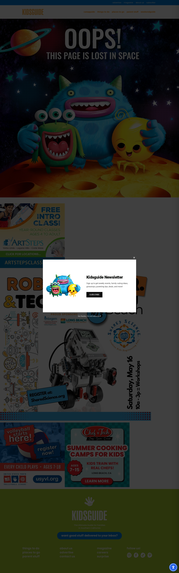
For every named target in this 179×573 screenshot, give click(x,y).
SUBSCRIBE (94, 294)
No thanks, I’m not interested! (89, 316)
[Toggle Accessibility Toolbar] (173, 567)
